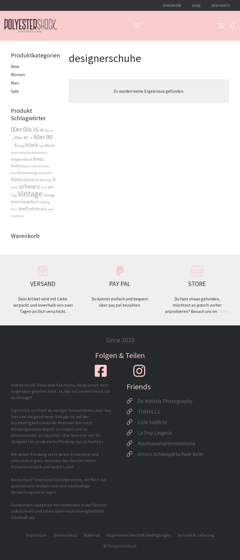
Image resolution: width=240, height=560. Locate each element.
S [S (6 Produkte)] (54, 179)
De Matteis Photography (165, 401)
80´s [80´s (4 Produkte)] (28, 137)
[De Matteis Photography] (132, 401)
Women (18, 74)
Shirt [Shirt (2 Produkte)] (44, 187)
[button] (136, 26)
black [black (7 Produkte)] (31, 144)
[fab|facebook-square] (101, 371)
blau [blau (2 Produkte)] (42, 146)
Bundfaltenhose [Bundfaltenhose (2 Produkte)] (37, 152)
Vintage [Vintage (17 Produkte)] (30, 194)
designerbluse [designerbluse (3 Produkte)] (21, 159)
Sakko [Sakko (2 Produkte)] (14, 187)
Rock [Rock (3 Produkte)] (35, 180)
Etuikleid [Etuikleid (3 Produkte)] (17, 166)
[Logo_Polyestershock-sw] (30, 26)
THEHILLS (149, 411)
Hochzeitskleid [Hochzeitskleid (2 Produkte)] (40, 166)
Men (15, 83)
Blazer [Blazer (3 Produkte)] (50, 145)
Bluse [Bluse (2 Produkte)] (23, 152)
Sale (15, 91)
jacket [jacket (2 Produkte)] (48, 173)
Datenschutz (65, 535)
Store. (223, 311)
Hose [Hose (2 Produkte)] (14, 173)
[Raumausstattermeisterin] (132, 443)
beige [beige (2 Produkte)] (21, 146)
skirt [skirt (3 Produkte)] (51, 187)
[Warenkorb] (221, 26)
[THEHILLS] (132, 411)
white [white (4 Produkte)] (34, 208)
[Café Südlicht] (132, 422)
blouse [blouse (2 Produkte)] (15, 152)
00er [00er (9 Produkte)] (16, 129)
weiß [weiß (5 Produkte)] (23, 208)
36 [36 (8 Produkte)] (36, 129)
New (15, 66)
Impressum (36, 535)
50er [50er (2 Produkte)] (47, 130)
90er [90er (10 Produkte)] (39, 137)
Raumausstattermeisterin (166, 443)
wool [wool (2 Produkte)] (50, 209)
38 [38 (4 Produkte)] (41, 130)
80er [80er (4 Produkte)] (19, 137)
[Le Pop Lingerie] (132, 432)
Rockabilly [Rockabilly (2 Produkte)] (46, 180)
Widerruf (92, 535)
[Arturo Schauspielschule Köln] (132, 454)
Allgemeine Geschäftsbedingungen (138, 535)
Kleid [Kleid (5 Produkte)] (16, 179)
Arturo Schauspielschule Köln (170, 454)
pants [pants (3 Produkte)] (26, 180)
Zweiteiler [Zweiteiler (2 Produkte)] (17, 216)
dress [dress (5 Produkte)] (38, 159)
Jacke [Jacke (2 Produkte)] (40, 173)
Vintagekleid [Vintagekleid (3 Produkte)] (29, 202)
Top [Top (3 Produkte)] (14, 195)
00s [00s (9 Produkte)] (27, 129)
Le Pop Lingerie (155, 433)
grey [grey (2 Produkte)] (27, 166)
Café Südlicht (153, 422)
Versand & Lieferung (196, 535)
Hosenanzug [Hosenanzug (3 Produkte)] (27, 172)
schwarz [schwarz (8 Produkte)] (29, 186)
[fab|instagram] (139, 371)
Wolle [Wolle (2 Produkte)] (43, 209)
